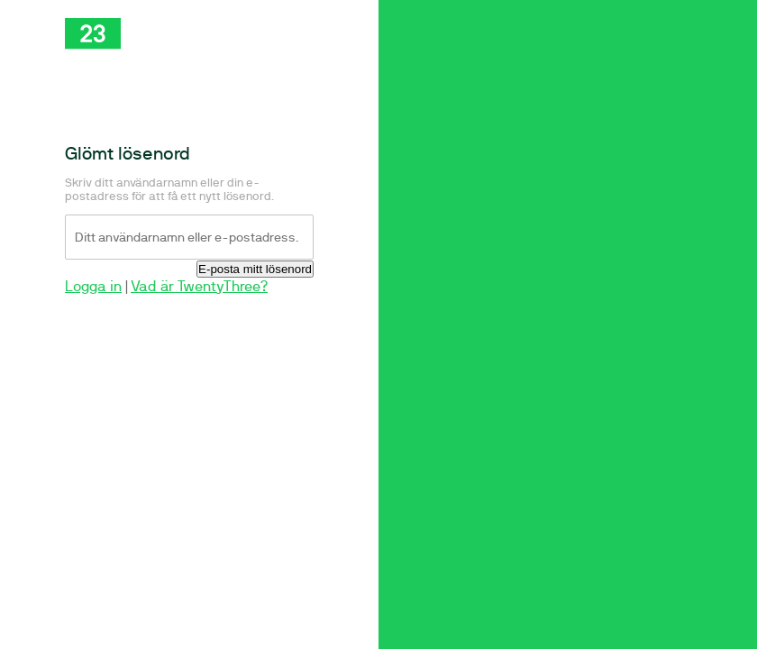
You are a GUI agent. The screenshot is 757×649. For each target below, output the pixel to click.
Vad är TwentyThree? (199, 286)
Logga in (93, 286)
